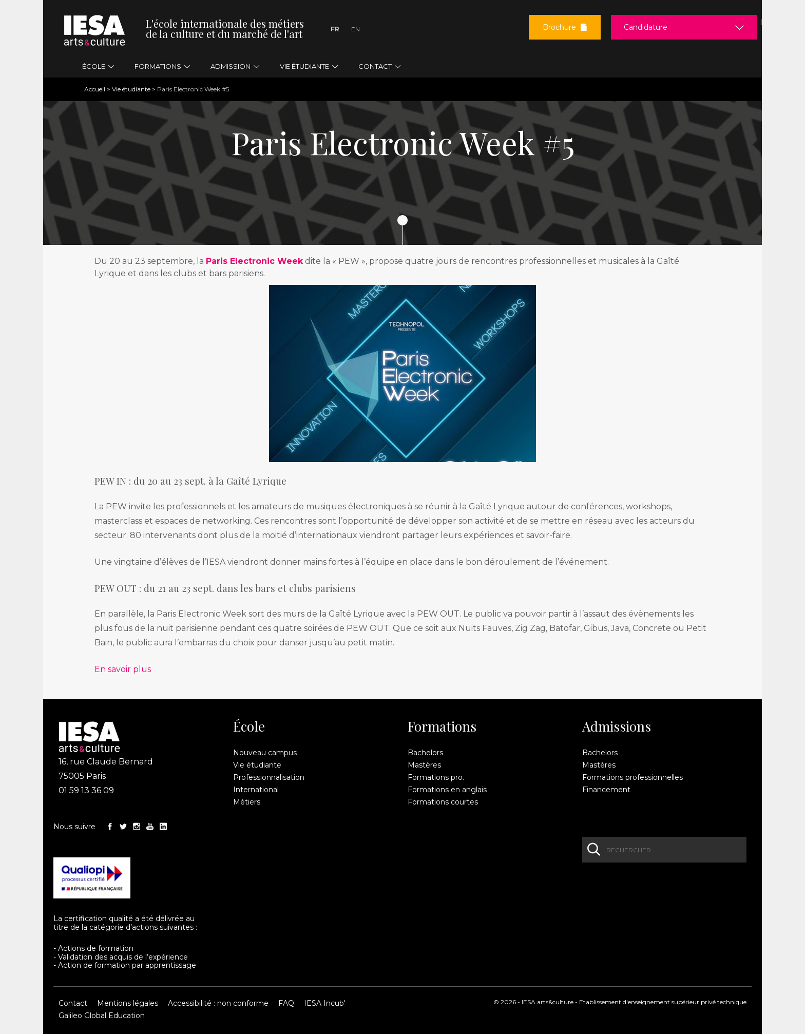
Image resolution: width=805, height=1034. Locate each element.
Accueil (94, 89)
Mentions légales (127, 1003)
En (355, 29)
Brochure (565, 27)
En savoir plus (122, 669)
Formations (442, 726)
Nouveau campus (265, 752)
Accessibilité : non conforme (218, 1003)
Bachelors (425, 752)
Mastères (424, 765)
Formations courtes (443, 802)
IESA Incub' (325, 1003)
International (256, 789)
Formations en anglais (447, 789)
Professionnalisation (268, 777)
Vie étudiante (131, 89)
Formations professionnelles (632, 777)
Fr (335, 29)
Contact (73, 1003)
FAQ (286, 1003)
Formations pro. (436, 777)
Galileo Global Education (102, 1015)
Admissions (616, 726)
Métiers (246, 802)
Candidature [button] (645, 27)
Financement (606, 789)
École (249, 726)
